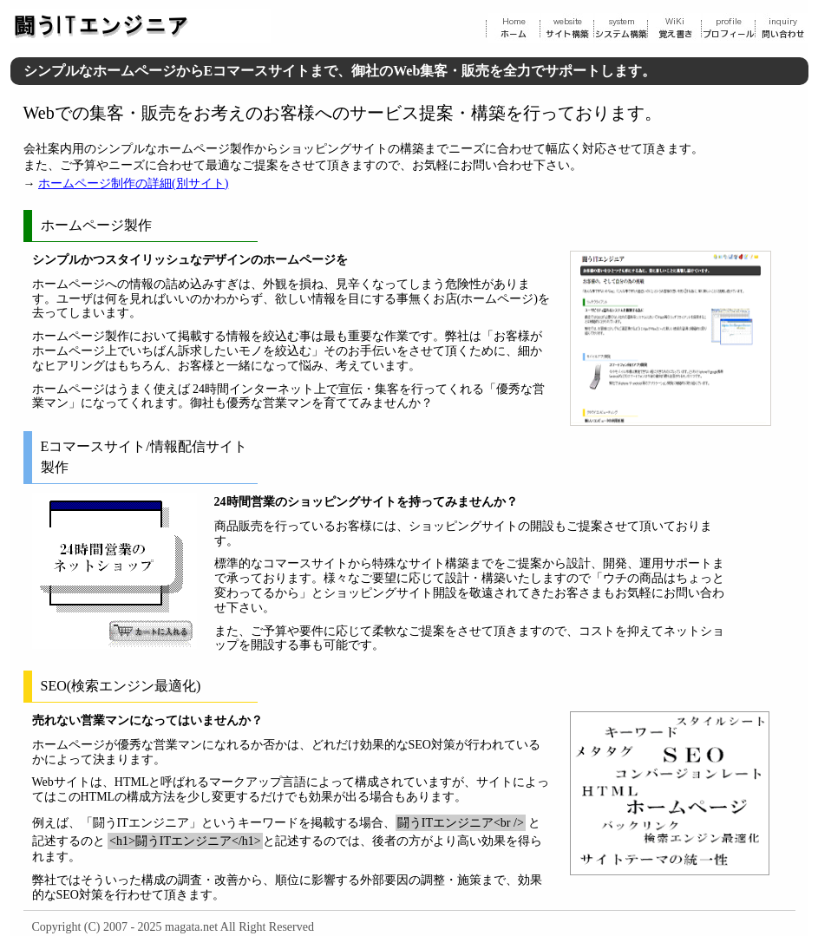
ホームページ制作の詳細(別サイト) (133, 183)
